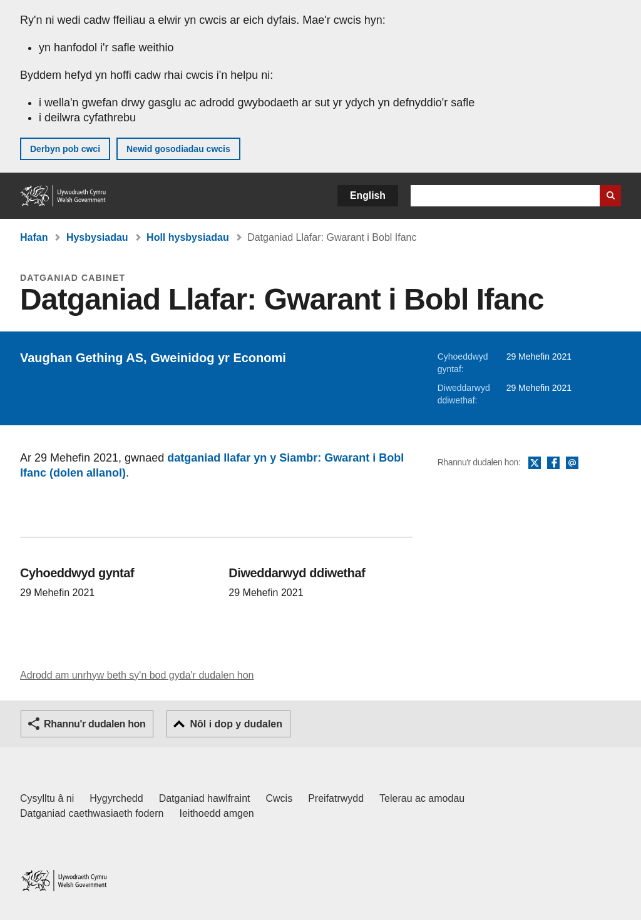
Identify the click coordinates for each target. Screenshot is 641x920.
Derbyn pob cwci (65, 149)
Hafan (34, 237)
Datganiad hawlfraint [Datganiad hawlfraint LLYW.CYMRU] (204, 798)
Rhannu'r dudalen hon (94, 724)
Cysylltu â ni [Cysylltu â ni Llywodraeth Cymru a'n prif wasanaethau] (47, 798)
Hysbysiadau (97, 237)
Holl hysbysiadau (187, 237)
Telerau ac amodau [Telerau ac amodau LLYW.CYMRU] (421, 798)
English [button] (368, 195)
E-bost (572, 463)
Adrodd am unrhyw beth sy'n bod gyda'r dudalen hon (137, 675)
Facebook (553, 463)
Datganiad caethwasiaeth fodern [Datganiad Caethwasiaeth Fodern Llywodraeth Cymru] (92, 813)
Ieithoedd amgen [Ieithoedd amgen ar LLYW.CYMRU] (217, 813)
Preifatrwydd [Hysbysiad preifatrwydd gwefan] (336, 798)
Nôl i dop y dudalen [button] (236, 724)
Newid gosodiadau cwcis (178, 149)
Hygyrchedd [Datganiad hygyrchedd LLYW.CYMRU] (116, 798)
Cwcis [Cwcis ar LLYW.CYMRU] (279, 798)
